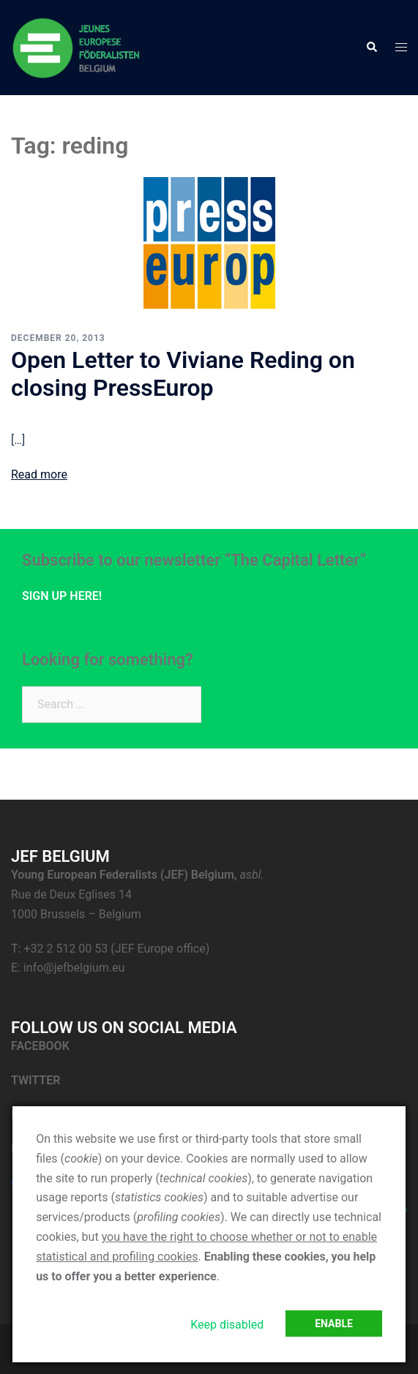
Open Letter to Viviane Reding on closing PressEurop (183, 374)
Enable (334, 1323)
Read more (39, 474)
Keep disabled (227, 1325)
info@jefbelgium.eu (73, 968)
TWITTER (37, 1080)
